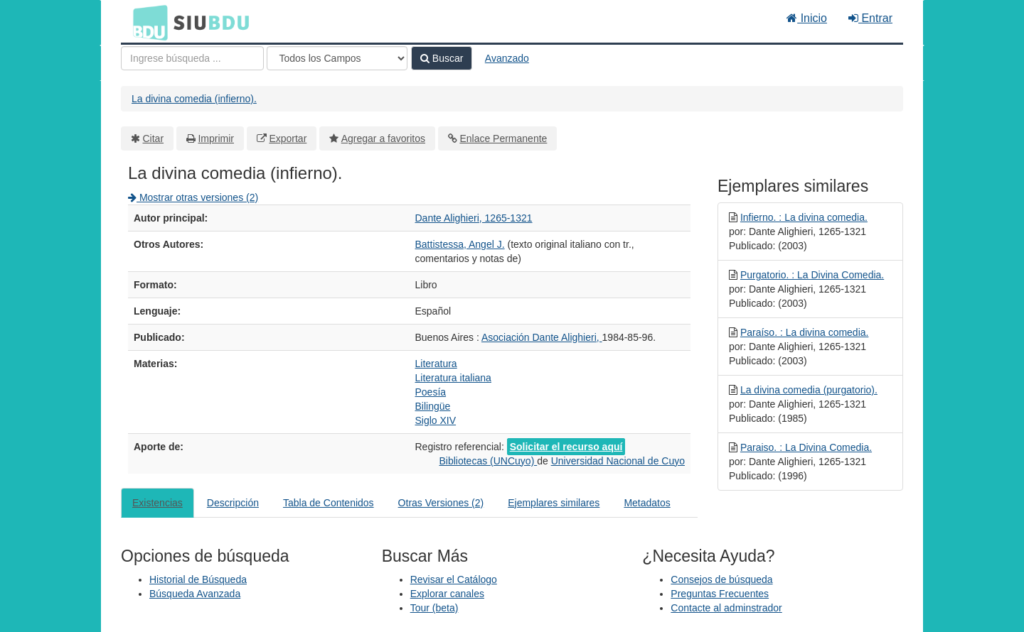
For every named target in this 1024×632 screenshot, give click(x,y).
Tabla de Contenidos (328, 502)
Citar (153, 138)
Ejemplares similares (553, 502)
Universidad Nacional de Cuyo (618, 461)
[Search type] (337, 58)
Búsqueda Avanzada (194, 593)
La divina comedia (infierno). (194, 98)
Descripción (233, 502)
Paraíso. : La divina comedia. (804, 332)
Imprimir (216, 138)
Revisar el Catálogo (453, 579)
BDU (146, 22)
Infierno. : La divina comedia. (804, 217)
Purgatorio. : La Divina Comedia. (812, 274)
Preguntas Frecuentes (720, 593)
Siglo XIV (436, 420)
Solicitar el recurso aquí (566, 446)
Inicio (806, 18)
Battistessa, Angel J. (460, 244)
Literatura (436, 363)
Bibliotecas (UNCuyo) (488, 461)
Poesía (431, 392)
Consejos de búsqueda (721, 579)
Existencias (157, 502)
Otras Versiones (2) (441, 502)
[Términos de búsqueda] (192, 58)
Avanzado (507, 58)
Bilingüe (433, 406)
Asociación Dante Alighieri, (541, 337)
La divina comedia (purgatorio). (809, 390)
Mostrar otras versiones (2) (193, 197)
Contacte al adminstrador (726, 608)
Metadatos (647, 502)
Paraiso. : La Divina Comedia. (806, 447)
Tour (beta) (434, 608)
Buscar (441, 58)
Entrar (870, 18)
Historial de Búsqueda (198, 579)
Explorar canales (447, 593)
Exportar (287, 138)
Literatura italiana (453, 377)
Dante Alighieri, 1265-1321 (474, 218)
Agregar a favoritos (383, 138)
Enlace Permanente (503, 138)
